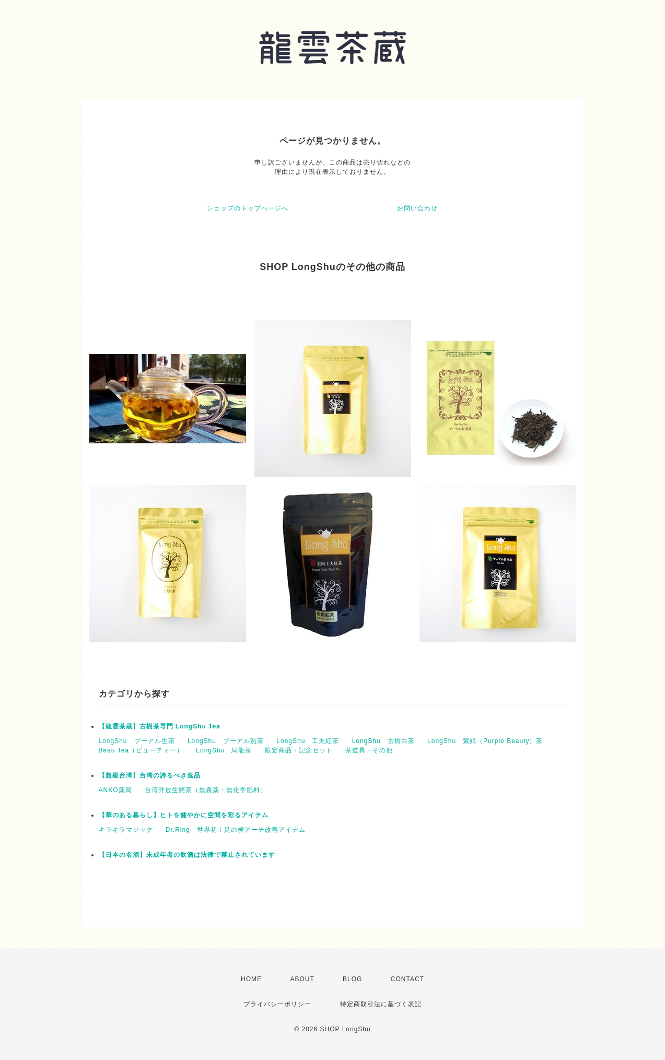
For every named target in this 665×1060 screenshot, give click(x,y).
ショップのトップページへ (247, 208)
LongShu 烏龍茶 (224, 750)
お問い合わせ (417, 208)
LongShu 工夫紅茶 (307, 741)
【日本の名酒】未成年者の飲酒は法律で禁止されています (187, 854)
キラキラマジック (126, 829)
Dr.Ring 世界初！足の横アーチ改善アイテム (236, 829)
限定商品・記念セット (299, 750)
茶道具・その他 (369, 750)
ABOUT (302, 979)
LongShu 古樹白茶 (383, 741)
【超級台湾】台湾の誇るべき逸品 (150, 775)
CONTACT (407, 979)
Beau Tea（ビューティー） (141, 750)
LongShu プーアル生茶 (137, 741)
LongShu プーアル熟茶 (226, 741)
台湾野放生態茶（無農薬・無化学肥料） (206, 790)
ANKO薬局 (115, 790)
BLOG (352, 979)
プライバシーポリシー (277, 1004)
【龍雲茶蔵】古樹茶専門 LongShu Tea (159, 726)
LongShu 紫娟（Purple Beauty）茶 (485, 741)
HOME (251, 979)
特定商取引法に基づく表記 (381, 1004)
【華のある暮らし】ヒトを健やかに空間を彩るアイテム (184, 815)
